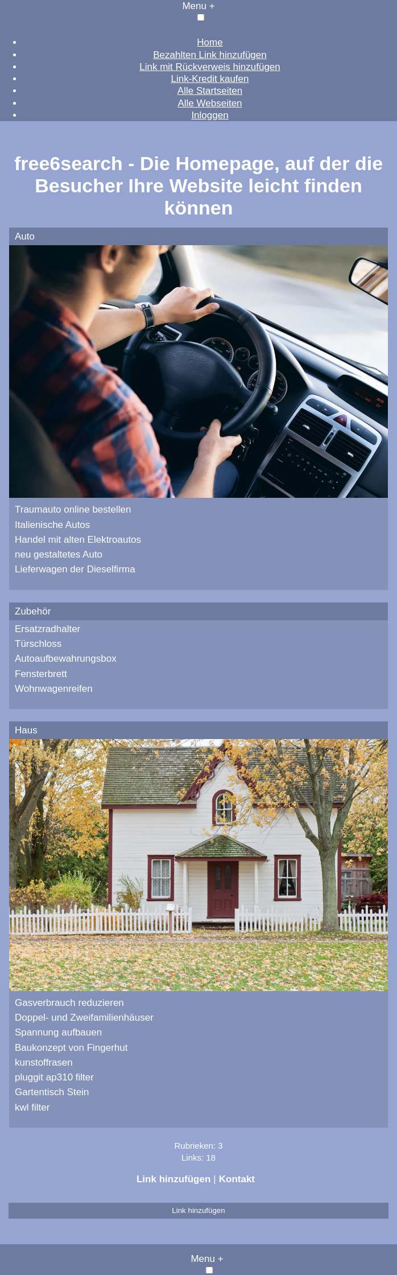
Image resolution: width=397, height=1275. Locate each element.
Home (209, 42)
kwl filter (32, 1107)
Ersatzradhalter (47, 629)
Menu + (198, 6)
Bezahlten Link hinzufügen (209, 54)
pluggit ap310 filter (54, 1077)
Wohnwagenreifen (54, 688)
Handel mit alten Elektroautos (78, 539)
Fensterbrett (41, 674)
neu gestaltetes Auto (58, 554)
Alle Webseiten (209, 103)
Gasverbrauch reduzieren (69, 1002)
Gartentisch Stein (52, 1092)
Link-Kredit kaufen (210, 78)
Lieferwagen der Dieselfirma (75, 569)
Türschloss (38, 643)
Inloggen (209, 115)
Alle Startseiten (209, 90)
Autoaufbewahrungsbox (66, 658)
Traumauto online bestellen (73, 509)
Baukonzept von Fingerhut (71, 1047)
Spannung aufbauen (58, 1032)
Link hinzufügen (173, 1179)
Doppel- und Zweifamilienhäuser (84, 1017)
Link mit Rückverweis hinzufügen (209, 66)
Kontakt (237, 1179)
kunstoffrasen (44, 1062)
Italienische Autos (52, 524)
